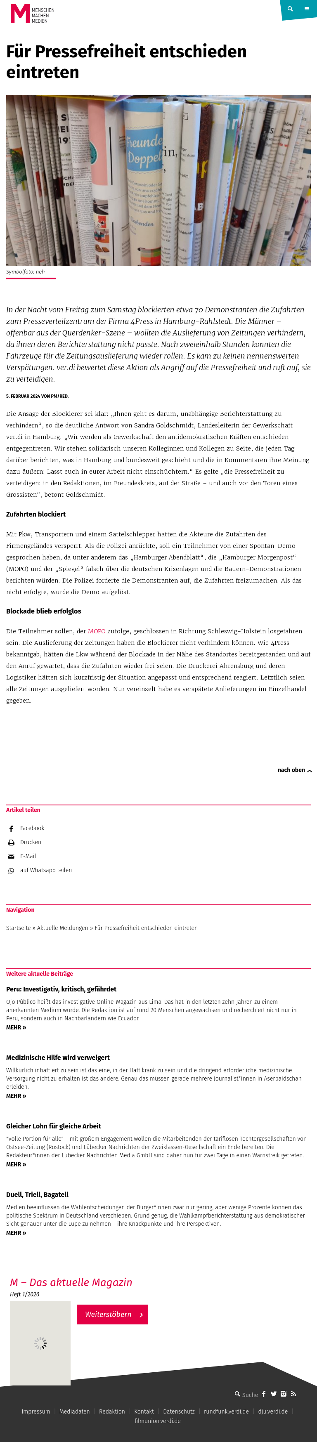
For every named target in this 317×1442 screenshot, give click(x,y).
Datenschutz (179, 1411)
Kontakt (144, 1411)
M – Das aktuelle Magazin (71, 1282)
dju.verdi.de (273, 1411)
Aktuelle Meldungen (62, 928)
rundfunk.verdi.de (226, 1411)
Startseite (18, 928)
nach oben (291, 770)
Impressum (35, 1411)
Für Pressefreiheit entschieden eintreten (146, 928)
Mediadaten (74, 1411)
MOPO (96, 631)
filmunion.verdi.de (158, 1421)
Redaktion (112, 1411)
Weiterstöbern (108, 1314)
